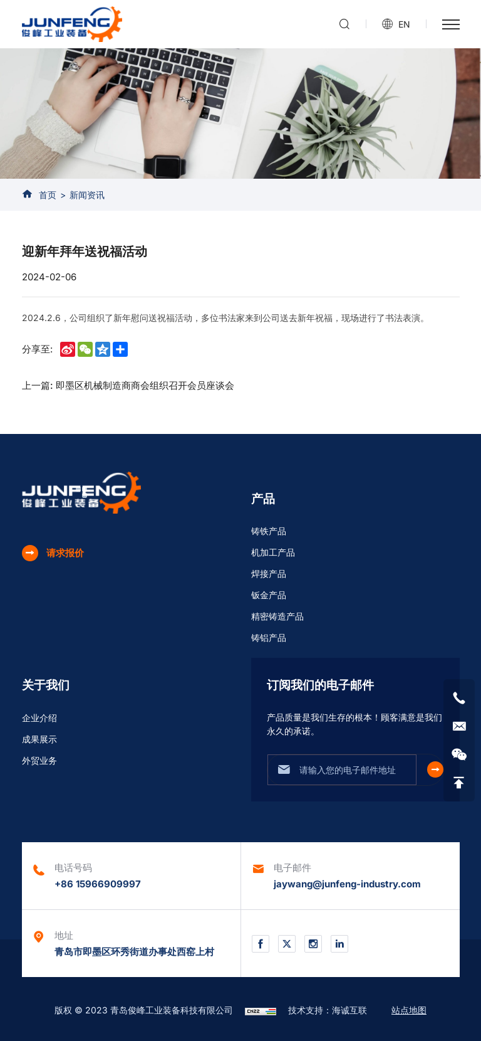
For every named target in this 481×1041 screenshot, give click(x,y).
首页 (47, 194)
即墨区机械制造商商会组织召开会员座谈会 (145, 385)
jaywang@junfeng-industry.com (347, 884)
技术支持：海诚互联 (327, 1010)
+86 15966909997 (97, 884)
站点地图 (409, 1010)
